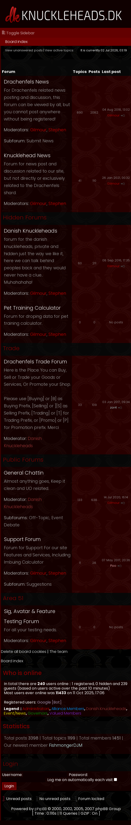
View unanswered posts (24, 50)
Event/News (15, 713)
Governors (38, 713)
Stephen (57, 130)
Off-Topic (39, 518)
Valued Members (65, 713)
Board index (16, 41)
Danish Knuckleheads (30, 230)
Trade (11, 348)
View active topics (59, 50)
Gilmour (38, 130)
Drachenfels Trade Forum (35, 361)
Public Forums (23, 460)
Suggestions (39, 584)
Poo (113, 566)
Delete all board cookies (23, 651)
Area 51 (13, 598)
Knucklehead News (27, 155)
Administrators (35, 708)
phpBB (41, 809)
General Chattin (24, 472)
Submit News (40, 141)
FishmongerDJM (65, 745)
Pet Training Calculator (32, 307)
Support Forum (22, 539)
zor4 (113, 407)
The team (58, 651)
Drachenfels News (26, 81)
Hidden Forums (25, 217)
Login (10, 764)
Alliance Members (67, 708)
